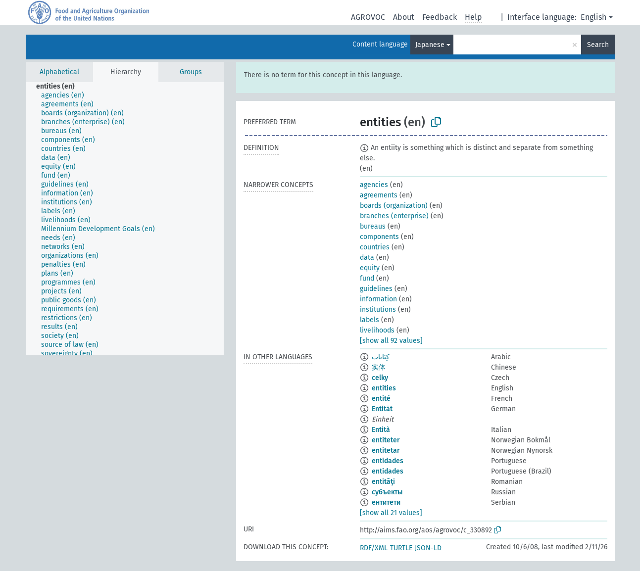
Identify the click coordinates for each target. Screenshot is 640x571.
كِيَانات (381, 357)
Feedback (439, 17)
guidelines (376, 289)
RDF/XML (374, 548)
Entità (381, 430)
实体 (379, 367)
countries (375, 247)
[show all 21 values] (391, 513)
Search (598, 45)
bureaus (373, 226)
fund (367, 278)
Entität (382, 409)
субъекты (387, 492)
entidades (387, 461)
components (379, 237)
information (378, 299)
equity (370, 268)
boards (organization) (394, 205)
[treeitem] (60, 86)
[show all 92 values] (391, 340)
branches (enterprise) (394, 216)
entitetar (386, 450)
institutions (378, 309)
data (367, 257)
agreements (378, 195)
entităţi (383, 481)
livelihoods (377, 330)
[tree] (125, 218)
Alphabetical (59, 72)
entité (381, 398)
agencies (374, 185)
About (403, 17)
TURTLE (401, 548)
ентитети (386, 502)
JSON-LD (428, 548)
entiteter (386, 440)
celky (380, 378)
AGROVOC (368, 17)
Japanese (429, 45)
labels (369, 320)
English (593, 17)
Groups (191, 72)
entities (384, 388)
